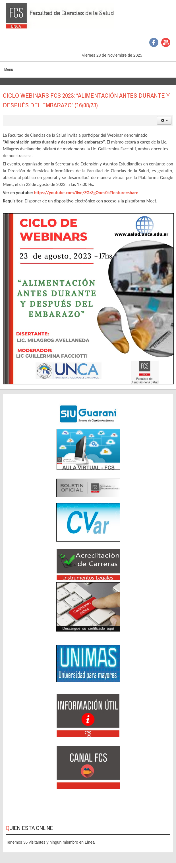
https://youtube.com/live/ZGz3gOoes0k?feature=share (86, 192)
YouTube (165, 42)
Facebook (153, 42)
